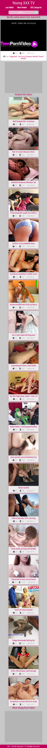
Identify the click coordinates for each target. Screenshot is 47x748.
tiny (19, 56)
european (29, 56)
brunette (35, 56)
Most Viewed (22, 7)
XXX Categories (36, 7)
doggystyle (13, 56)
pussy (23, 56)
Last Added (9, 7)
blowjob (23, 58)
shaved (41, 56)
